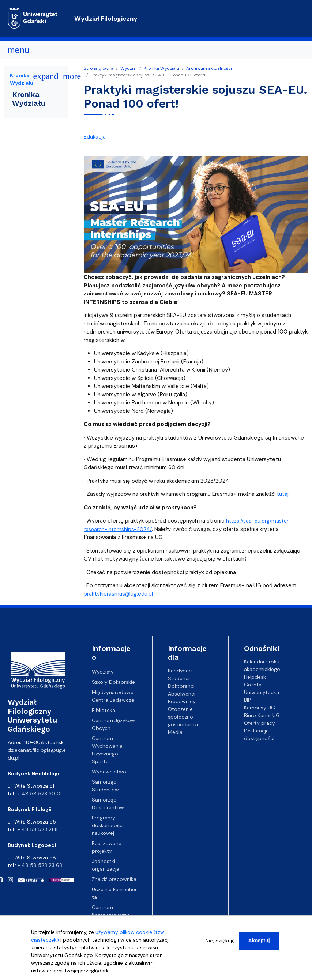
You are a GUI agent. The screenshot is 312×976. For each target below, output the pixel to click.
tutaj (283, 494)
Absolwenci (181, 693)
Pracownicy (182, 701)
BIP (247, 700)
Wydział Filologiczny (106, 19)
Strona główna (98, 68)
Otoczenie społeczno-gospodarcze (184, 716)
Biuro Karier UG (262, 715)
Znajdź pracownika (114, 879)
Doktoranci (181, 685)
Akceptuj (259, 946)
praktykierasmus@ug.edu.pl (118, 594)
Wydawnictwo (109, 771)
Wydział (128, 68)
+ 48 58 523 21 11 (37, 829)
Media (175, 731)
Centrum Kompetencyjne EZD (111, 915)
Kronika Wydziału (161, 68)
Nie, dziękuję (220, 945)
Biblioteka (103, 710)
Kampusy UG (259, 707)
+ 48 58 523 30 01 (40, 793)
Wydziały (103, 671)
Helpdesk (255, 677)
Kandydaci (180, 670)
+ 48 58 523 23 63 (40, 865)
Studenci (178, 678)
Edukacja (95, 136)
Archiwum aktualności (209, 68)
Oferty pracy (259, 723)
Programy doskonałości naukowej (108, 825)
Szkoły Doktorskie (113, 682)
